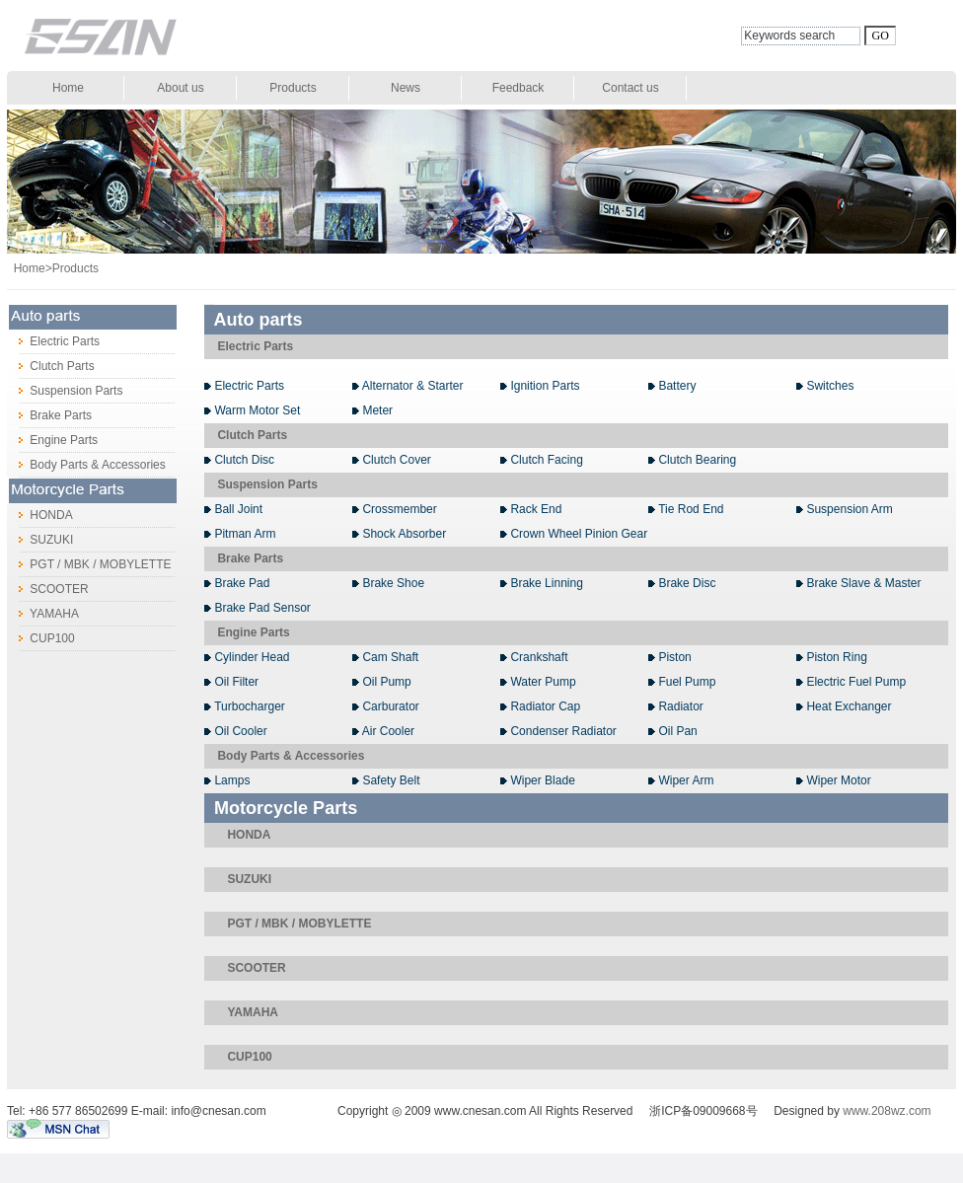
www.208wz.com (886, 1111)
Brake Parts (49, 415)
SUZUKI (40, 540)
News (405, 88)
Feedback (518, 88)
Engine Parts (52, 440)
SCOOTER (48, 589)
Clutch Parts (51, 366)
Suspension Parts (64, 391)
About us (180, 88)
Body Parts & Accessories (86, 465)
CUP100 (41, 638)
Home (68, 88)
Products (292, 88)
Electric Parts (53, 341)
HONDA (40, 515)
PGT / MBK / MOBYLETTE (89, 564)
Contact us (630, 88)
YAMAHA (43, 614)
